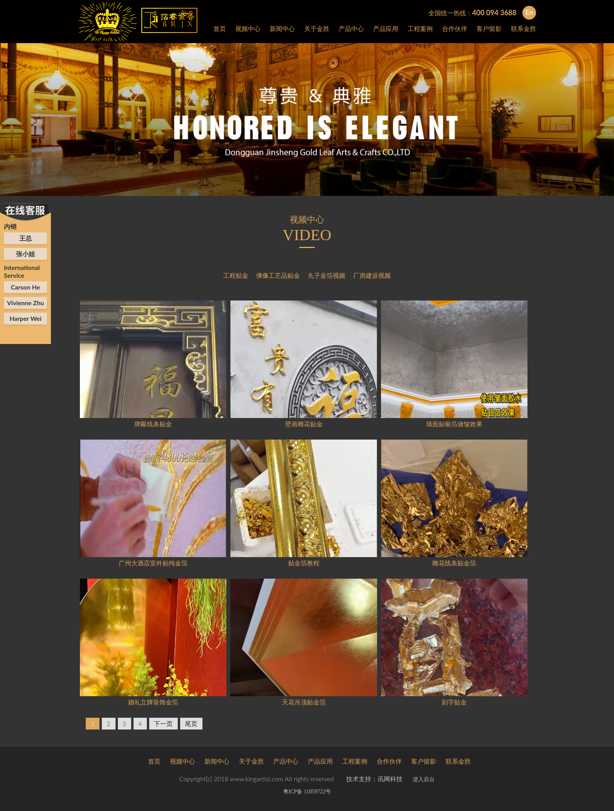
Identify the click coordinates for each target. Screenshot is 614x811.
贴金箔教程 (304, 563)
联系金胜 (523, 28)
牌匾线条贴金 (153, 423)
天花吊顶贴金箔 (304, 702)
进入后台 (424, 779)
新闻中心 (282, 28)
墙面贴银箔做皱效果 (454, 423)
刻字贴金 (454, 702)
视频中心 (247, 28)
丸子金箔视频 (326, 275)
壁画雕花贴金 (304, 423)
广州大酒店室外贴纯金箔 (153, 563)
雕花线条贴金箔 (454, 563)
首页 (219, 28)
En (529, 12)
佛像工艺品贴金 (278, 275)
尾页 (191, 723)
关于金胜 (316, 28)
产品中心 (351, 28)
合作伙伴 (454, 28)
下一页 (163, 723)
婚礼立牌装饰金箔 (153, 702)
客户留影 (489, 28)
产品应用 (385, 28)
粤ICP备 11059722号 (307, 792)
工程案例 (420, 28)
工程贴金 (235, 275)
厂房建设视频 (372, 275)
